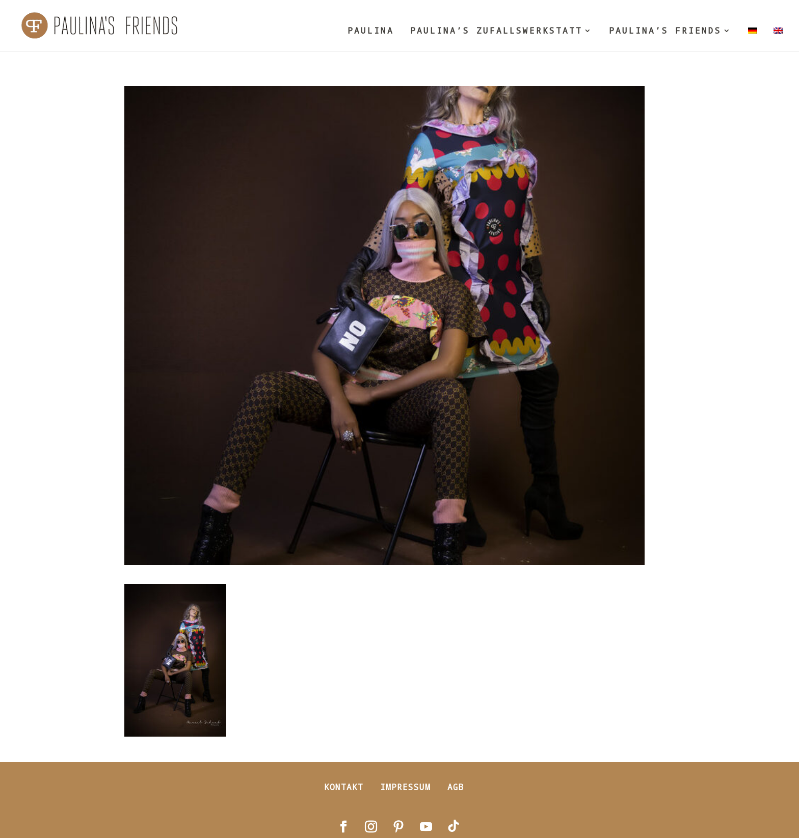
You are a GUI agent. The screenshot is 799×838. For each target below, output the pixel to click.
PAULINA (371, 31)
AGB (455, 786)
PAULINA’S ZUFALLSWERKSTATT (496, 31)
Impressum (405, 786)
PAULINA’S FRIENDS (665, 31)
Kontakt (343, 786)
